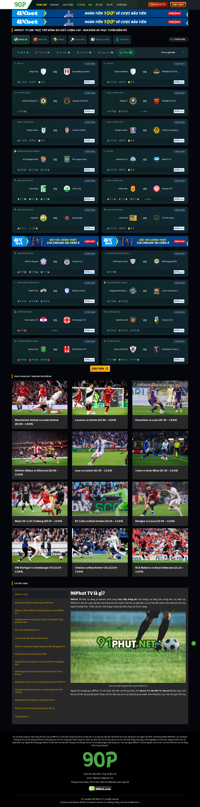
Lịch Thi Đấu (68, 4)
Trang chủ (41, 4)
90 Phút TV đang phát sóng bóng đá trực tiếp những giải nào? (40, 646)
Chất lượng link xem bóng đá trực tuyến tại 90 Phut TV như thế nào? (39, 672)
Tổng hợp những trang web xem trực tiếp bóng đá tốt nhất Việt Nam (38, 691)
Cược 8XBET (178, 4)
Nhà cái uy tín (158, 4)
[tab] (21, 39)
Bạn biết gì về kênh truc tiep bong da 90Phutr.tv (34, 602)
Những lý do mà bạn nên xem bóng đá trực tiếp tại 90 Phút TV (40, 682)
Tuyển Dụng (121, 4)
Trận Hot (42, 52)
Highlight (54, 4)
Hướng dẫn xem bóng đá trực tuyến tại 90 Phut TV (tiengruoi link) (39, 663)
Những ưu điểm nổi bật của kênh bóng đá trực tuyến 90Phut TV (39, 611)
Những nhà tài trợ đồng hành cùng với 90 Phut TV (35, 700)
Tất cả (126, 52)
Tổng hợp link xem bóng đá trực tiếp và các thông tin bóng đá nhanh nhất (39, 620)
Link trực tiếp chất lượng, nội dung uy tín (31, 638)
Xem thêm (100, 368)
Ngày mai (106, 52)
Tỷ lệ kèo (81, 4)
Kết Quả (99, 4)
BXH (90, 4)
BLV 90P (63, 52)
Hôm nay (84, 52)
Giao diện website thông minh (27, 630)
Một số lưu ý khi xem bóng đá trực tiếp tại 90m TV (35, 708)
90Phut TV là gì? (21, 594)
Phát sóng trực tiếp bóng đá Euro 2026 (30, 654)
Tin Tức (109, 4)
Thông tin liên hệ (22, 716)
